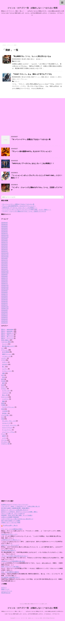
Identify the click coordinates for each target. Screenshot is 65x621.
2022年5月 (4, 244)
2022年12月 (4, 235)
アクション (24, 79)
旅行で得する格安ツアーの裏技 (10, 520)
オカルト (4, 388)
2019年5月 (4, 298)
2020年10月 (4, 272)
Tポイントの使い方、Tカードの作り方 (13, 513)
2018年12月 (4, 306)
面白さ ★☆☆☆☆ (7, 336)
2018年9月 (4, 310)
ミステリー (5, 399)
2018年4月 (4, 319)
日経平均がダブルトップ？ (9, 534)
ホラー (3, 387)
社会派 (3, 381)
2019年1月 (4, 305)
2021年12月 (4, 253)
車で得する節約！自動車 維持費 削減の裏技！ (15, 508)
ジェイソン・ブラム (8, 432)
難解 (28, 59)
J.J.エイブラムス (7, 427)
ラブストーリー (7, 371)
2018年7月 (4, 314)
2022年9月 (4, 239)
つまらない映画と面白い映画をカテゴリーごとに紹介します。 (34, 603)
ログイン (4, 587)
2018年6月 (4, 315)
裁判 (25, 59)
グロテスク (5, 393)
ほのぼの (5, 364)
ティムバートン (7, 429)
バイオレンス (6, 356)
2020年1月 (4, 283)
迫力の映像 (27, 77)
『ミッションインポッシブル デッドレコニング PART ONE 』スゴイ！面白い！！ (26, 209)
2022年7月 (4, 242)
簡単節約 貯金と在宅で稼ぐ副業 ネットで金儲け (16, 515)
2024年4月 (4, 222)
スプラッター (6, 390)
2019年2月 (4, 303)
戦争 (2, 379)
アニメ (3, 434)
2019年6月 (4, 296)
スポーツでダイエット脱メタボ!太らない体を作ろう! (17, 519)
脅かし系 (5, 395)
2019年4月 (4, 299)
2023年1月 (4, 233)
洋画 (2, 419)
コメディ (4, 358)
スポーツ (5, 362)
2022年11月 (4, 237)
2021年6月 (4, 262)
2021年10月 (4, 256)
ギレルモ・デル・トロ (9, 421)
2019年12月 (4, 285)
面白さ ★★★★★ (7, 329)
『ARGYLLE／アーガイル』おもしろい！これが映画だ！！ (32, 163)
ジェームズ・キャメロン (9, 425)
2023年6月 (4, 228)
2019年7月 (4, 294)
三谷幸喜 (5, 411)
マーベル (4, 440)
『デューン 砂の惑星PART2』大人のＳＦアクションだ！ (31, 151)
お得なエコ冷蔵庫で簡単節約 (10, 517)
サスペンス (4, 397)
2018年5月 (4, 317)
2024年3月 (4, 224)
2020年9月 (4, 274)
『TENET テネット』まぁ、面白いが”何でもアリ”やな (32, 74)
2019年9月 (4, 290)
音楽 (3, 377)
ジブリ (4, 438)
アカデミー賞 (5, 443)
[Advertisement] (32, 30)
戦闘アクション (36, 77)
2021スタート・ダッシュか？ (10, 545)
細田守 (4, 436)
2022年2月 (4, 249)
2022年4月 (4, 246)
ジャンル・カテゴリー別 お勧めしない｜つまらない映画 (32, 8)
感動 (3, 373)
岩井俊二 (5, 413)
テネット (16, 81)
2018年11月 (4, 308)
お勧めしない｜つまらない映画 (10, 522)
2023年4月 (4, 231)
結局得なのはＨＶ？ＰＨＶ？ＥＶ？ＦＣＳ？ (14, 504)
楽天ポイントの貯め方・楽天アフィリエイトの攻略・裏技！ (19, 511)
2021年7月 (4, 260)
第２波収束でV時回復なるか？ (10, 577)
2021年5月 (4, 264)
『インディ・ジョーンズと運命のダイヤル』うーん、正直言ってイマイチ (23, 211)
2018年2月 (4, 323)
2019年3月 (4, 301)
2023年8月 (4, 226)
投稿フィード (5, 589)
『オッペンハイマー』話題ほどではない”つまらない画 (30, 139)
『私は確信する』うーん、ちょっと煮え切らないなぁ (31, 56)
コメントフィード (6, 591)
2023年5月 (4, 230)
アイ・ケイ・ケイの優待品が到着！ (12, 529)
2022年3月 (4, 247)
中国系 (3, 405)
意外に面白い (5, 340)
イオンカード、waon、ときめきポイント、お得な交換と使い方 (20, 506)
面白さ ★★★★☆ (7, 331)
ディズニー (4, 442)
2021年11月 (4, 255)
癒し (3, 366)
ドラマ (3, 360)
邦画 (2, 409)
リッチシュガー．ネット (10, 525)
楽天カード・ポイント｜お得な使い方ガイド (14, 510)
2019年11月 (4, 287)
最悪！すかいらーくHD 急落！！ (11, 566)
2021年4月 (4, 265)
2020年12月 (4, 271)
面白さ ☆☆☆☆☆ (7, 338)
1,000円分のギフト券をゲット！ (11, 540)
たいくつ (5, 344)
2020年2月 (4, 281)
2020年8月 (4, 276)
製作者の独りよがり (8, 346)
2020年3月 (4, 280)
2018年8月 (4, 312)
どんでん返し (5, 415)
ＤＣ (2, 417)
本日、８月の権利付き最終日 (10, 572)
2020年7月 (4, 278)
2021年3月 (4, 267)
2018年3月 (4, 321)
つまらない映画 (6, 342)
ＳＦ (18, 79)
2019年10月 (4, 289)
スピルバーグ (6, 423)
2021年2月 (4, 269)
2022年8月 (4, 240)
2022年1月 (4, 251)
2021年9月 (4, 258)
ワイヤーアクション (8, 407)
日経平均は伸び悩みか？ (8, 550)
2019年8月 (4, 292)
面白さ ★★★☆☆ (37, 59)
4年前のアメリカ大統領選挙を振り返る (13, 561)
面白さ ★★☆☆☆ (7, 334)
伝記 (2, 375)
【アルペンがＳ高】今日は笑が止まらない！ (14, 556)
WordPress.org (5, 592)
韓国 (2, 403)
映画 (19, 61)
